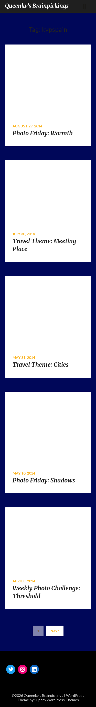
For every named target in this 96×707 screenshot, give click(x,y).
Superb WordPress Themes (56, 700)
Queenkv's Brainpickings (37, 5)
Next (54, 631)
